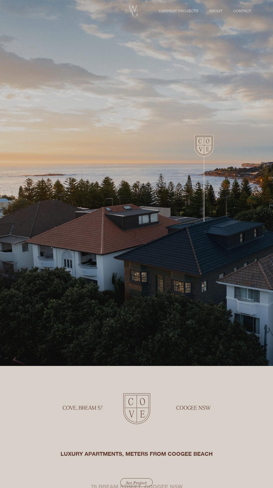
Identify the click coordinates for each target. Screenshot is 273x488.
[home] (133, 10)
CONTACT (242, 11)
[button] (177, 11)
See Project (136, 482)
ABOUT (215, 11)
